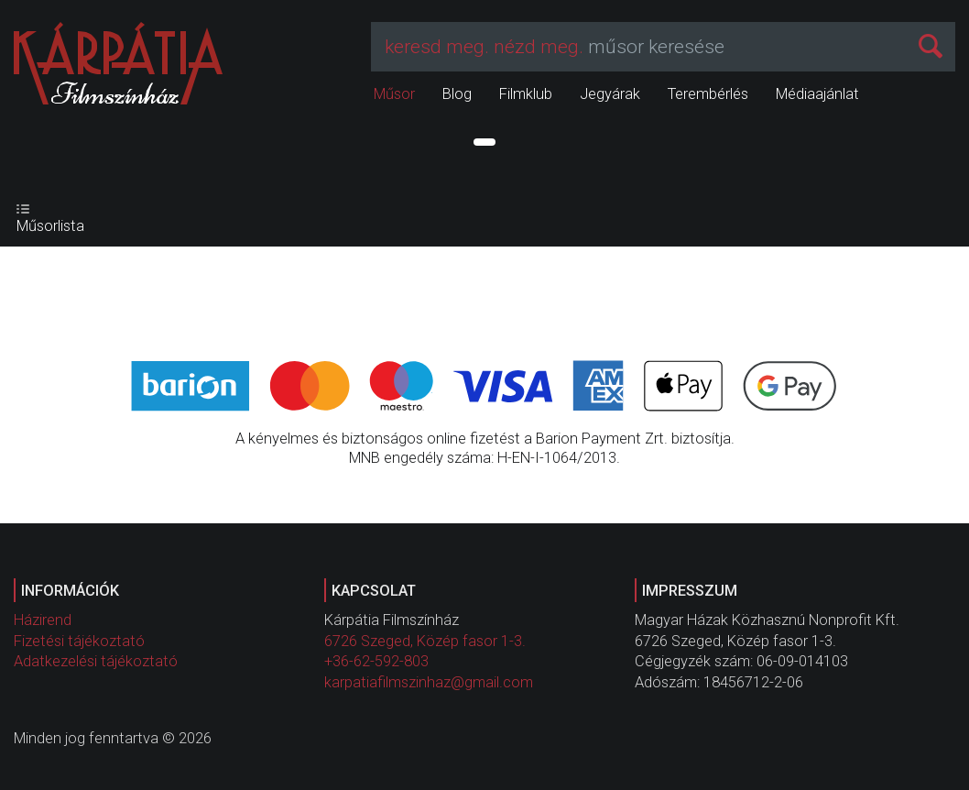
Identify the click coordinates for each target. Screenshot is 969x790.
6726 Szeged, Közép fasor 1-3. (425, 641)
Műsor (394, 94)
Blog (457, 94)
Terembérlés (708, 94)
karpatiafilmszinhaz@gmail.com (428, 682)
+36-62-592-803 (376, 661)
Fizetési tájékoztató (79, 641)
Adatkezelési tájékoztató (96, 661)
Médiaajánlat (817, 94)
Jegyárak (610, 94)
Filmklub (525, 94)
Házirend (42, 620)
